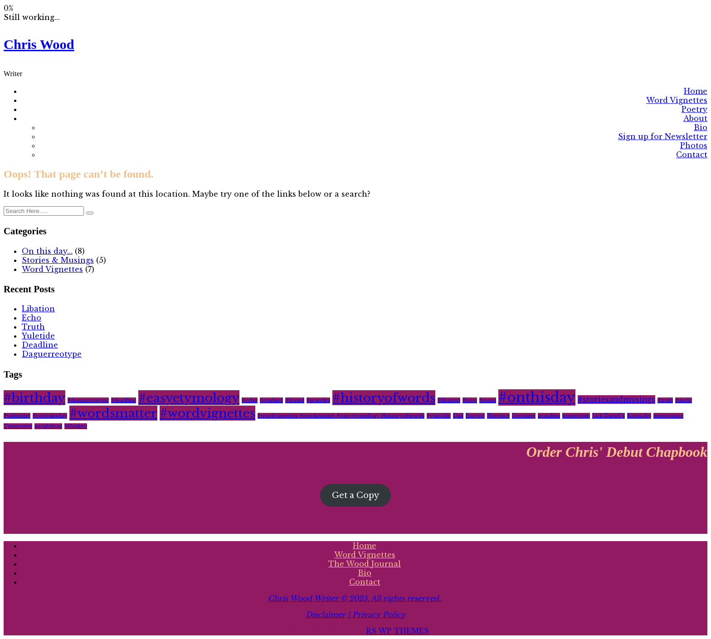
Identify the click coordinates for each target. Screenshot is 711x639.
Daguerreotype (52, 353)
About (695, 118)
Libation (38, 308)
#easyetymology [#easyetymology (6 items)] (188, 397)
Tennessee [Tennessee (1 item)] (18, 426)
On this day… (47, 251)
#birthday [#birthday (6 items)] (34, 397)
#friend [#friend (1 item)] (294, 400)
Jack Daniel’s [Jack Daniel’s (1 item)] (608, 416)
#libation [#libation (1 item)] (449, 400)
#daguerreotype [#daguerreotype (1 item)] (88, 400)
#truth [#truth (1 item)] (665, 400)
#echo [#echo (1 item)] (250, 400)
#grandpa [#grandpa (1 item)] (318, 400)
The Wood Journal (364, 563)
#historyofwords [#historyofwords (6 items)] (383, 397)
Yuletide (38, 335)
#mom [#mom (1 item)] (487, 400)
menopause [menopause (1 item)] (668, 416)
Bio (700, 127)
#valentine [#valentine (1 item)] (17, 416)
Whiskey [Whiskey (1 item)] (75, 426)
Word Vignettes (676, 100)
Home (695, 91)
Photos (693, 145)
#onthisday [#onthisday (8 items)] (536, 397)
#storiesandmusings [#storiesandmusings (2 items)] (616, 399)
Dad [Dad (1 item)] (458, 416)
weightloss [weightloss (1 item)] (48, 426)
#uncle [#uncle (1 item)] (683, 400)
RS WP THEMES (397, 630)
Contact (691, 154)
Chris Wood (39, 44)
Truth (33, 326)
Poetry (694, 109)
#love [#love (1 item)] (470, 400)
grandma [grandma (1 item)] (549, 416)
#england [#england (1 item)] (271, 400)
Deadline (40, 344)
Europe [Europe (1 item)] (475, 416)
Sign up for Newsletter (662, 136)
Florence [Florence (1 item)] (498, 416)
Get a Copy (355, 495)
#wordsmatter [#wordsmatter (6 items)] (113, 413)
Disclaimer (326, 614)
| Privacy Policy (376, 614)
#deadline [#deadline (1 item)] (123, 400)
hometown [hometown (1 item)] (576, 416)
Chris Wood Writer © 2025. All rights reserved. (355, 598)
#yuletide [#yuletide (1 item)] (439, 416)
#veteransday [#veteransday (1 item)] (50, 416)
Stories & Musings (58, 260)
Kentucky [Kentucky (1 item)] (639, 416)
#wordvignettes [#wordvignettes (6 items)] (207, 413)
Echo (31, 317)
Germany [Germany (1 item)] (524, 416)
